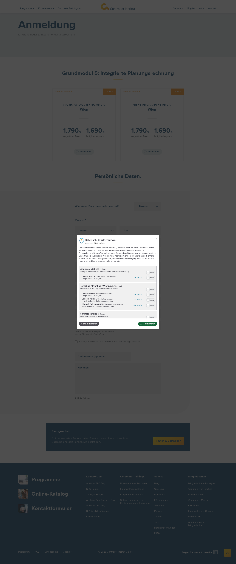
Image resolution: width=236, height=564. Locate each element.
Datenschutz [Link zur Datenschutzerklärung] (100, 243)
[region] (118, 292)
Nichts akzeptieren (89, 324)
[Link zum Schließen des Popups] (156, 239)
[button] (148, 272)
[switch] (151, 272)
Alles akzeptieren (147, 324)
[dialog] (118, 282)
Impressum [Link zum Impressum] (89, 243)
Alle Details (138, 277)
